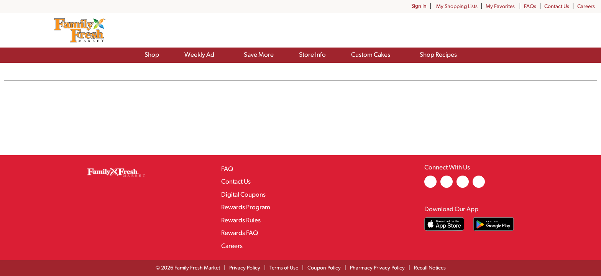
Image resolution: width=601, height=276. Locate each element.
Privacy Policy (244, 268)
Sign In (419, 6)
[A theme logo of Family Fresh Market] (79, 30)
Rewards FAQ (239, 233)
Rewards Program (245, 207)
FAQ (227, 169)
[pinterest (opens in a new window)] (462, 186)
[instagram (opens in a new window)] (446, 186)
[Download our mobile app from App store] (444, 224)
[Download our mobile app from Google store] (493, 224)
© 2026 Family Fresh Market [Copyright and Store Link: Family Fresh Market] (188, 268)
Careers (586, 7)
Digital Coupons (243, 195)
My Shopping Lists (457, 7)
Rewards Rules (241, 220)
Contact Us (556, 7)
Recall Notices (430, 268)
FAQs (530, 7)
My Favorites (501, 7)
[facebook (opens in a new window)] (430, 186)
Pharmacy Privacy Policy (377, 268)
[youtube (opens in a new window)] (479, 186)
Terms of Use (283, 268)
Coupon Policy (324, 268)
